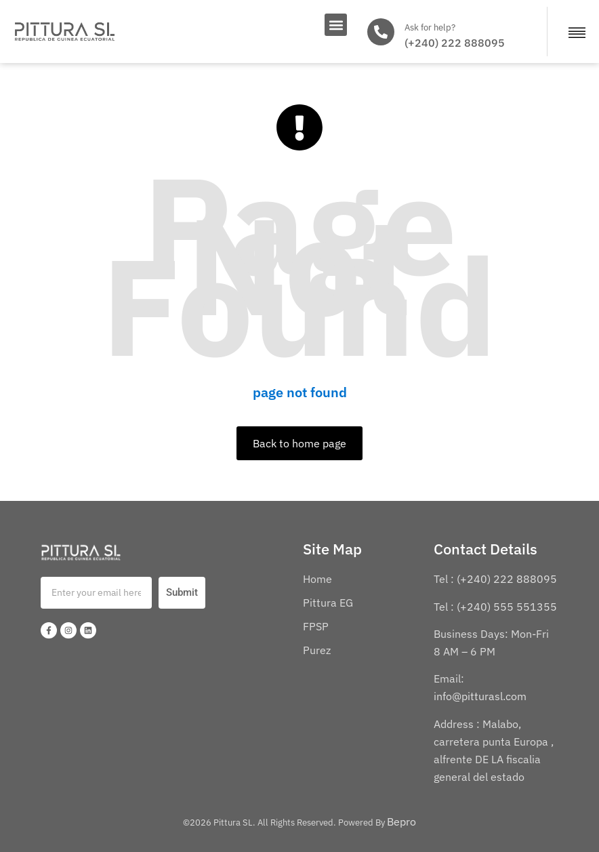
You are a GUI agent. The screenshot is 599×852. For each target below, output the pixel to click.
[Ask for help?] (380, 31)
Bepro (401, 821)
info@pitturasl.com (481, 696)
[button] (336, 25)
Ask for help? (430, 27)
